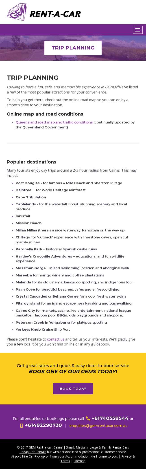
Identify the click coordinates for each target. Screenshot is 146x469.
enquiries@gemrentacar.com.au (98, 426)
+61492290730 (41, 425)
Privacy (126, 456)
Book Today (73, 388)
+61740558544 (107, 418)
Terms (65, 461)
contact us (55, 359)
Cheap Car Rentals (33, 452)
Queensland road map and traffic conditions (54, 125)
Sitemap (79, 461)
